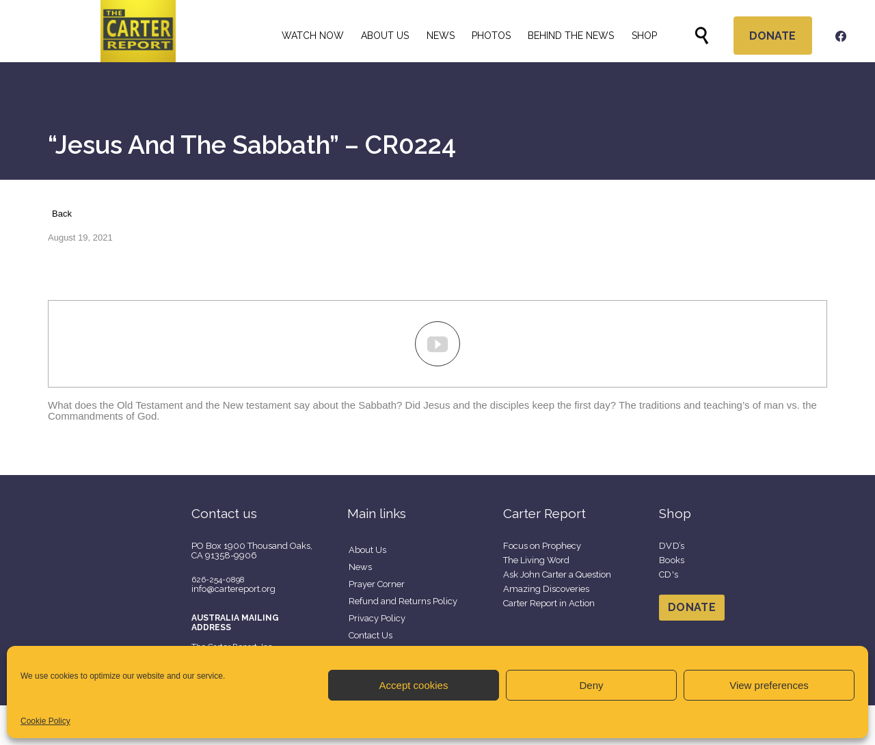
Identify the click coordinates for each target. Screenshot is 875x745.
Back (62, 213)
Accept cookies (413, 685)
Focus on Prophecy (542, 546)
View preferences (769, 685)
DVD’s (672, 546)
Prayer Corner (377, 584)
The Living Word (536, 560)
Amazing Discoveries (546, 589)
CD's (668, 574)
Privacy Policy (377, 618)
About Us (367, 550)
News (360, 567)
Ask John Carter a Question (557, 574)
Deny (591, 685)
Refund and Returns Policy (403, 601)
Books (672, 560)
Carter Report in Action (549, 603)
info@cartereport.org (233, 589)
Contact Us (370, 635)
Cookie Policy (45, 721)
